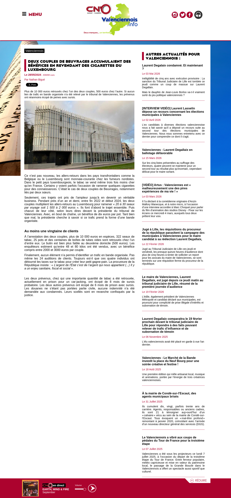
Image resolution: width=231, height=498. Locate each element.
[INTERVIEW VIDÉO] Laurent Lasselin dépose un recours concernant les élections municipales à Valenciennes (173, 111)
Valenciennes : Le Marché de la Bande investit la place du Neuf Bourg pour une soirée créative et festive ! (170, 361)
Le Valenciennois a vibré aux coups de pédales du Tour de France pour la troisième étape (173, 440)
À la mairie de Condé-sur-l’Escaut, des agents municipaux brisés (169, 395)
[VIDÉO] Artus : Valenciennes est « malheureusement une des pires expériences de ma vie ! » (166, 188)
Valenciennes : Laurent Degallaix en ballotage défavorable (167, 151)
